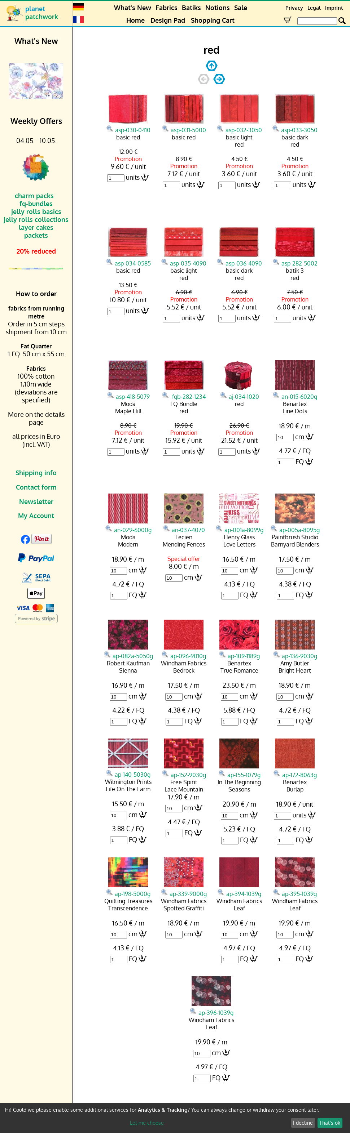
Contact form (36, 487)
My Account (36, 515)
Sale (240, 8)
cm (299, 437)
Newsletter (36, 501)
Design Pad (167, 20)
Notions (217, 8)
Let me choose (147, 1123)
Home (135, 20)
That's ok (329, 1123)
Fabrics (167, 8)
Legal (314, 8)
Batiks (191, 8)
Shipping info (36, 473)
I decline (303, 1123)
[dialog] (175, 1118)
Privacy (294, 8)
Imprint (334, 8)
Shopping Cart (213, 20)
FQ (300, 461)
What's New (132, 8)
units (133, 177)
